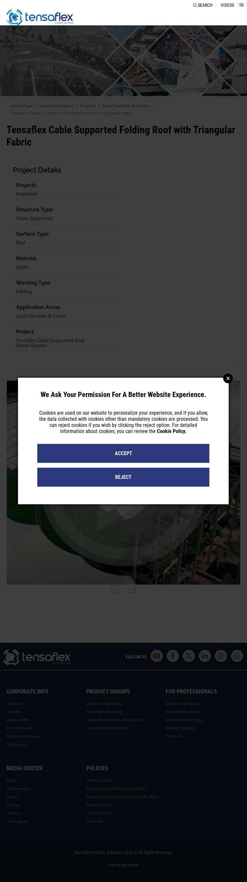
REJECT (123, 477)
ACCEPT (123, 453)
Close (228, 378)
